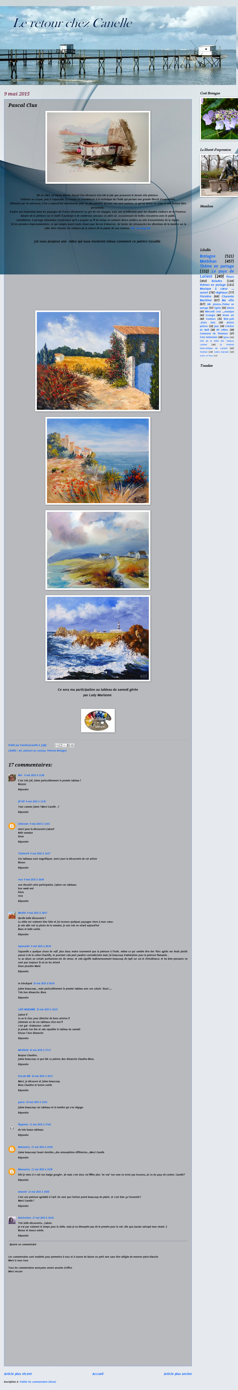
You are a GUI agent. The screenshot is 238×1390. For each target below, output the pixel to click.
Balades (217, 281)
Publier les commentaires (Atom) (38, 1381)
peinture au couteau (34, 750)
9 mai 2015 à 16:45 (34, 879)
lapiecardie (24, 946)
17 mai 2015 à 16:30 (43, 1217)
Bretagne (207, 256)
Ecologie (210, 315)
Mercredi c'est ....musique (219, 311)
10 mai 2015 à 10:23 (47, 1009)
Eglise (218, 308)
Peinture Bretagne (57, 750)
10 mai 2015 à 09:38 (43, 983)
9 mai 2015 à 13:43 (40, 823)
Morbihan (208, 261)
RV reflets (222, 329)
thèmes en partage (213, 285)
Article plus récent (18, 1374)
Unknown (23, 823)
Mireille (22, 912)
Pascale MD (24, 1076)
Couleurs (211, 319)
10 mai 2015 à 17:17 (40, 1050)
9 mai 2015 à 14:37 (40, 853)
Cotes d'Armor (221, 352)
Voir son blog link (141, 228)
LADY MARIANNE (26, 1009)
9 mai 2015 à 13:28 (34, 775)
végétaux (221, 292)
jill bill (21, 801)
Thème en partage (217, 266)
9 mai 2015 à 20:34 (41, 946)
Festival (203, 352)
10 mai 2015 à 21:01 (36, 1102)
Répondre (23, 789)
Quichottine (24, 1217)
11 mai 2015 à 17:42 (40, 1124)
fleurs (230, 276)
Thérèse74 (23, 853)
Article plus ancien (178, 1374)
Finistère (205, 296)
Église (226, 337)
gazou (21, 1102)
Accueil (97, 1374)
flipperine (23, 1124)
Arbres (230, 308)
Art (20, 750)
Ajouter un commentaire (23, 1244)
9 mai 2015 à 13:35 (36, 801)
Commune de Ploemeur (214, 333)
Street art (228, 315)
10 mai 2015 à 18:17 (42, 1076)
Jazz (216, 326)
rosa (20, 879)
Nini (20, 775)
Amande (22, 1191)
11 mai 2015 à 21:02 (42, 1147)
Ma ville (228, 300)
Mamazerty (24, 1147)
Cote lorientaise (208, 337)
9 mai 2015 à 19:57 (37, 912)
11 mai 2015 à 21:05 (42, 1169)
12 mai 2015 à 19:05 (38, 1191)
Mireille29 (23, 1050)
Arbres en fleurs (206, 356)
